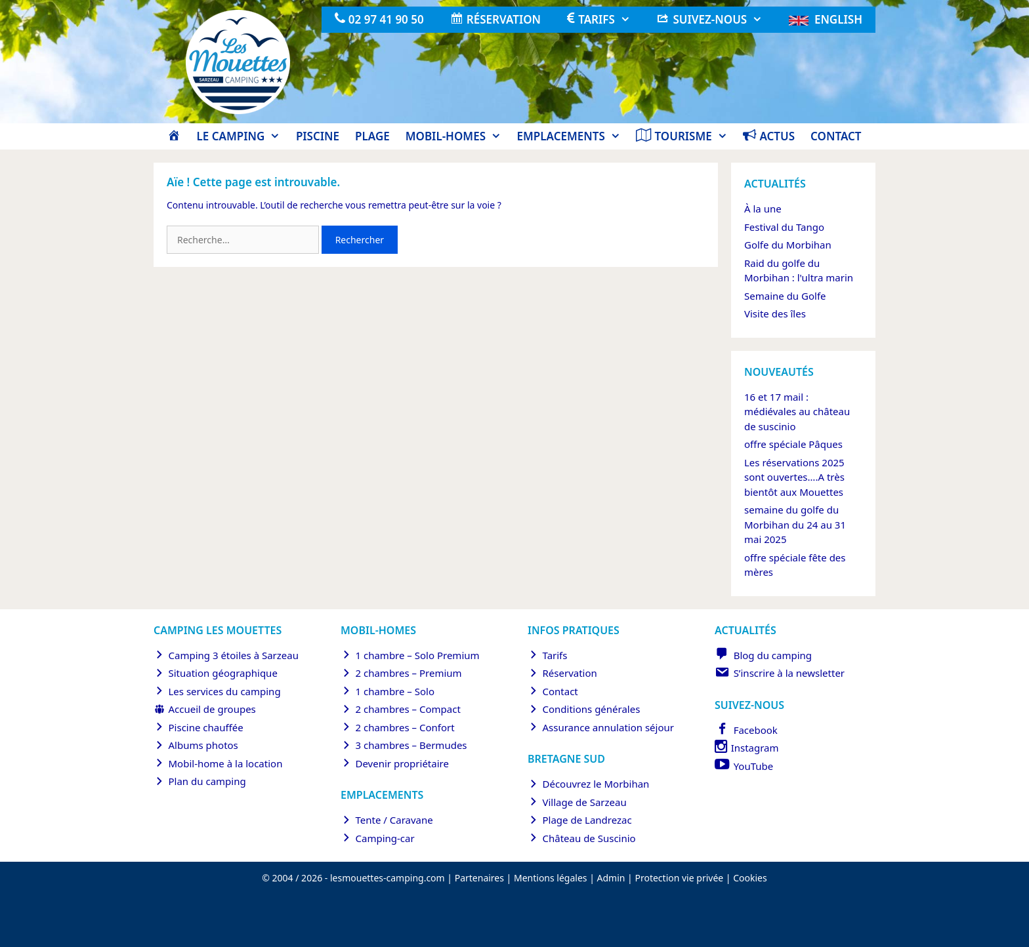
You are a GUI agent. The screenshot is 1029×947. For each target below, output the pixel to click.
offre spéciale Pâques (793, 444)
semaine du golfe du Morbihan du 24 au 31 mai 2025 (795, 524)
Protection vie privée (679, 878)
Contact (835, 136)
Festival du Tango (784, 226)
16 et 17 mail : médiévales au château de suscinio (797, 411)
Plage (372, 136)
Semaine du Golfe (785, 295)
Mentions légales (550, 878)
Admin (611, 878)
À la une (763, 208)
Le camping (241, 136)
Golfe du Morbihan (787, 244)
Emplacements (573, 136)
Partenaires (479, 878)
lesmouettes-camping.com (387, 878)
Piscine (317, 136)
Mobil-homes (457, 136)
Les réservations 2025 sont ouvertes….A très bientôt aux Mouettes (794, 477)
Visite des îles (775, 313)
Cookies (749, 878)
